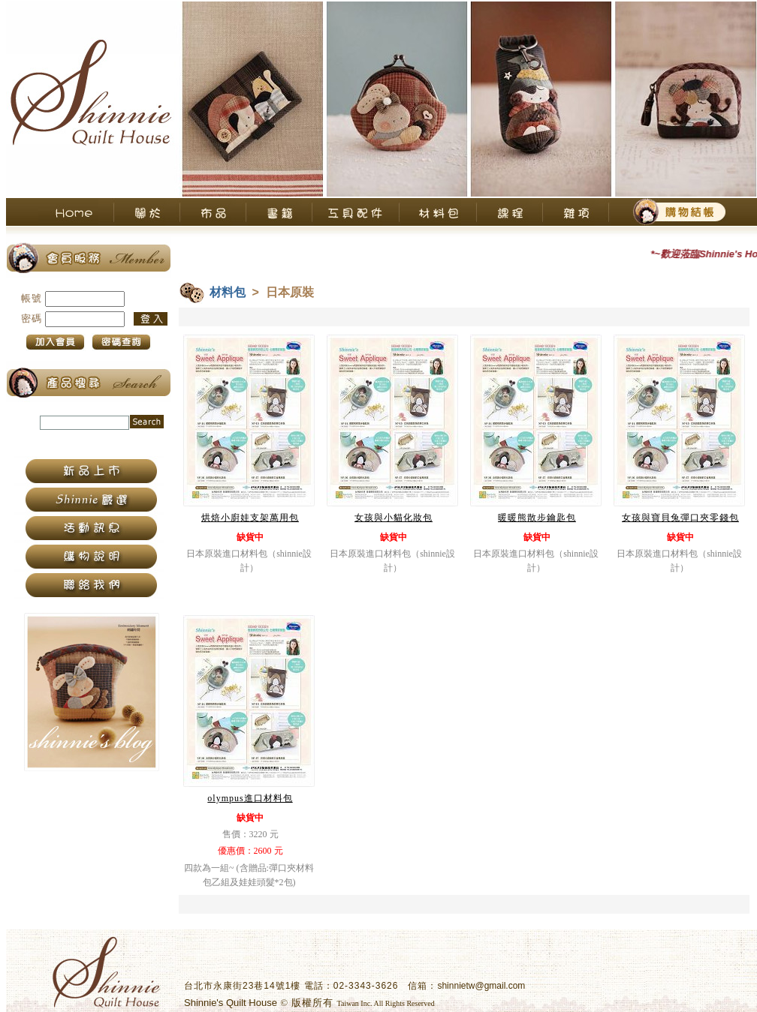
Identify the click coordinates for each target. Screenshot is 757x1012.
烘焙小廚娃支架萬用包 (250, 517)
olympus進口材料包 (249, 798)
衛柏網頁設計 (466, 1003)
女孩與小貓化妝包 (393, 517)
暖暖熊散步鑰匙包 (537, 517)
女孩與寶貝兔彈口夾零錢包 (680, 517)
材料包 (228, 292)
